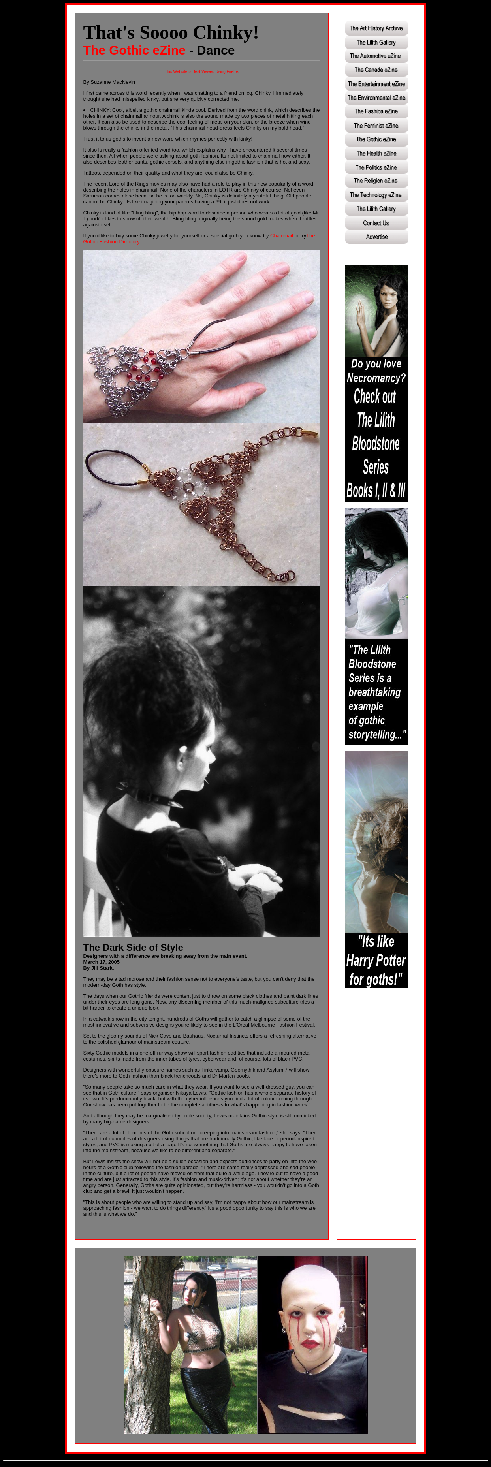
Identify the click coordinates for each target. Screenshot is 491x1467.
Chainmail (281, 236)
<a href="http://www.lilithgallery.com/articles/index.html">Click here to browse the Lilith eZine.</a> (376, 139)
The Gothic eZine (134, 50)
